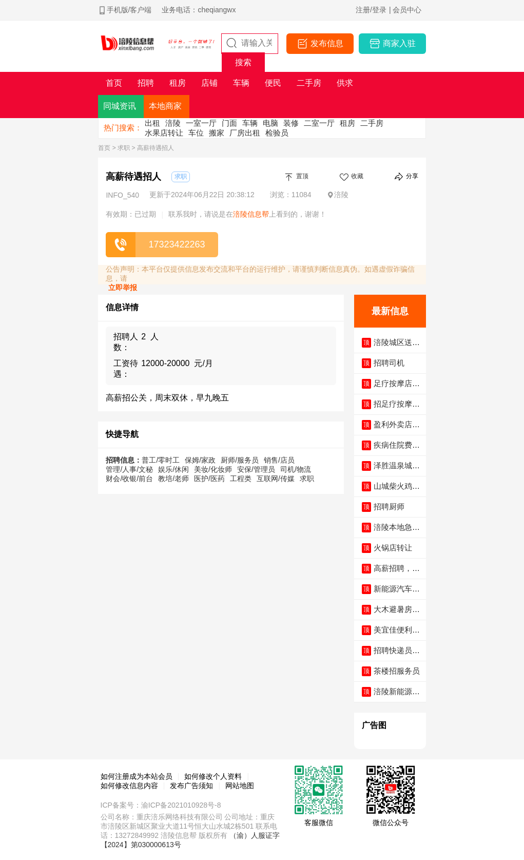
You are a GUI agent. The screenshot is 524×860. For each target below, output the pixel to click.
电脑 (270, 123)
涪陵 (173, 123)
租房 (347, 123)
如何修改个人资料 (213, 776)
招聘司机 (389, 362)
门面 (229, 123)
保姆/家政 (200, 460)
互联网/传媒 (276, 478)
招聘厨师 (389, 506)
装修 (291, 123)
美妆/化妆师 (213, 469)
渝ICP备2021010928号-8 (181, 805)
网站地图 (239, 785)
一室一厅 (201, 123)
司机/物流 (295, 469)
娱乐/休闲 (173, 469)
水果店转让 (164, 132)
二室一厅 (319, 123)
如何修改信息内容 (129, 785)
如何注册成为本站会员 (136, 776)
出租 (152, 123)
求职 (124, 147)
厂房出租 (244, 132)
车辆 (250, 123)
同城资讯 (119, 106)
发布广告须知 (191, 785)
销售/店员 (279, 460)
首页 (104, 147)
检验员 (276, 132)
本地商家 (165, 106)
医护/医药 (209, 478)
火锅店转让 (393, 547)
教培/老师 (173, 478)
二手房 (371, 123)
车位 (196, 132)
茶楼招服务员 (397, 670)
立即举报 (122, 287)
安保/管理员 (256, 469)
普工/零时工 (161, 460)
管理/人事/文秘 (129, 469)
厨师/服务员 (240, 460)
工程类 (240, 478)
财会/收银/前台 (129, 478)
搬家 (216, 132)
